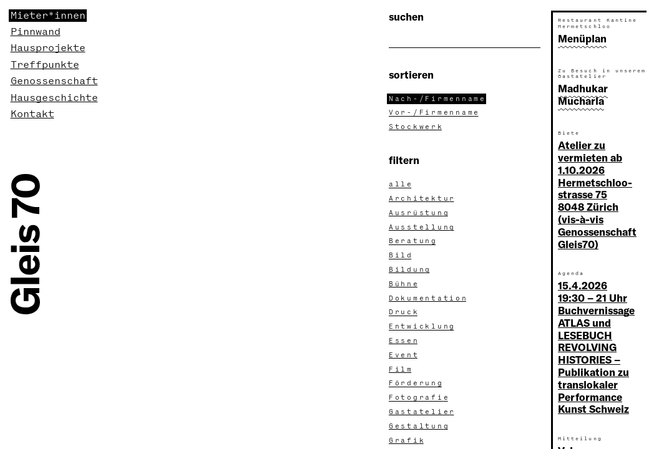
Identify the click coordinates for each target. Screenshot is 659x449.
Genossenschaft (54, 81)
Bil (401, 255)
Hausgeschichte (54, 98)
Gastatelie (422, 412)
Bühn (404, 284)
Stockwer (416, 127)
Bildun (410, 270)
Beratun (413, 241)
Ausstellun (422, 227)
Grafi (407, 441)
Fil (401, 369)
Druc (404, 312)
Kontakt (32, 114)
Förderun (416, 383)
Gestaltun (419, 426)
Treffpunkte (45, 65)
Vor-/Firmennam (435, 112)
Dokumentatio (428, 298)
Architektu (422, 199)
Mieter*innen (48, 15)
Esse (404, 341)
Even (404, 355)
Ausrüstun (419, 213)
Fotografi (419, 397)
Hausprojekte (48, 48)
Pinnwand (36, 32)
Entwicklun (422, 326)
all (401, 184)
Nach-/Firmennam (438, 99)
